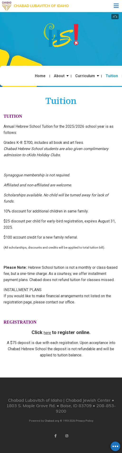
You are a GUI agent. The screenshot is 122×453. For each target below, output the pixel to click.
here (47, 332)
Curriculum (85, 76)
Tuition (112, 76)
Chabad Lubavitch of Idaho (41, 6)
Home (40, 76)
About (59, 76)
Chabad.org (52, 420)
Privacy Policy (84, 420)
